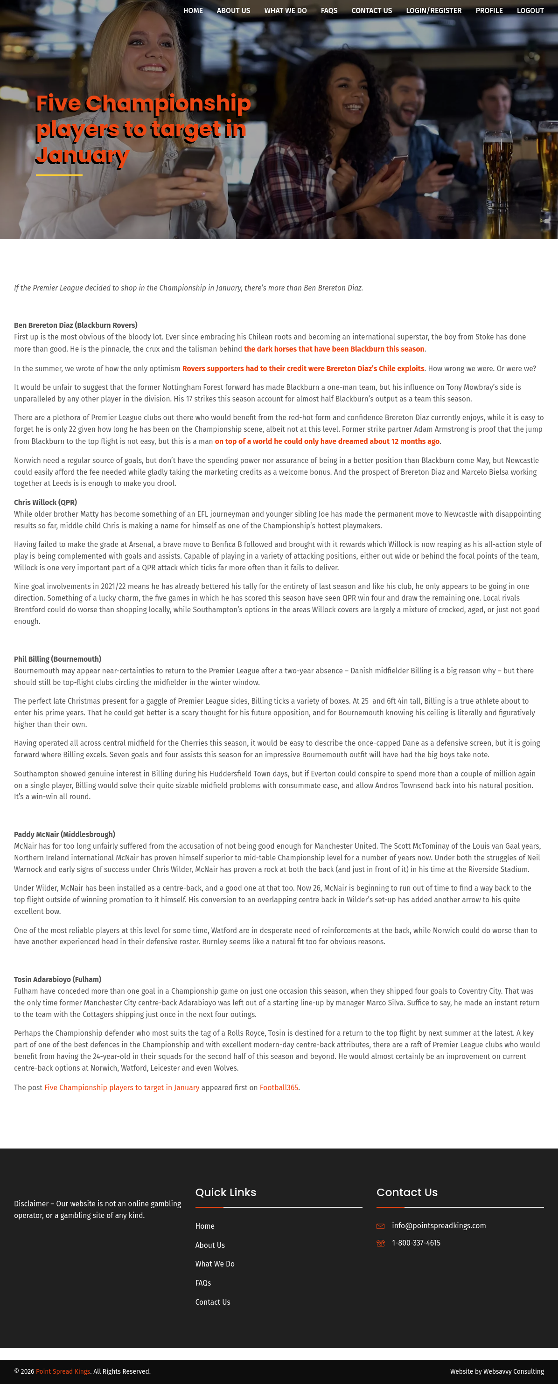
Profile (489, 10)
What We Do (286, 10)
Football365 (280, 1110)
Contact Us (372, 10)
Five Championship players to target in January (122, 1110)
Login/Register (434, 10)
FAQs (329, 10)
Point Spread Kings (63, 1372)
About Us (234, 10)
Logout (530, 10)
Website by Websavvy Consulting (497, 1372)
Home (193, 10)
